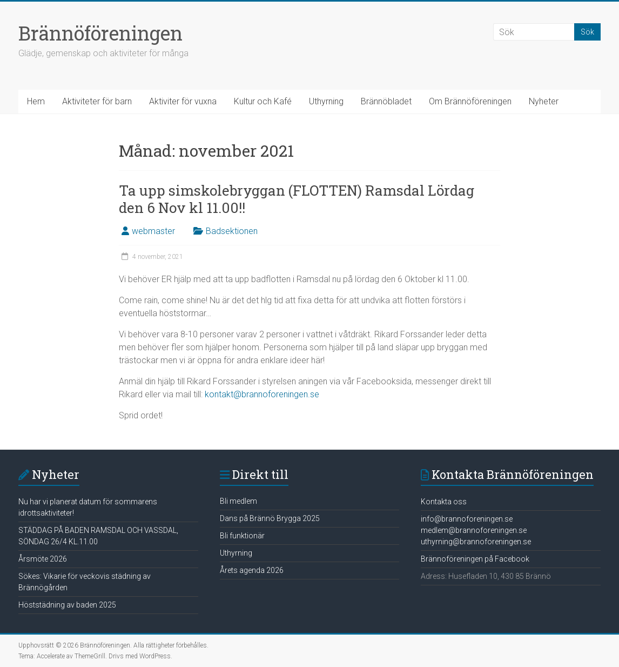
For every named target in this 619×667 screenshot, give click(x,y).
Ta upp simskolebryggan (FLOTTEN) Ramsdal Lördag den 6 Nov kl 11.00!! (296, 199)
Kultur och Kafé (263, 101)
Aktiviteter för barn (97, 101)
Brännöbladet (386, 101)
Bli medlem (238, 501)
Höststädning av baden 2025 (67, 605)
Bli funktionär (242, 535)
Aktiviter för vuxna (183, 101)
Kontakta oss (444, 501)
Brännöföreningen (100, 33)
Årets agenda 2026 (252, 570)
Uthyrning (326, 101)
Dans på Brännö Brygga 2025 (270, 518)
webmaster (153, 231)
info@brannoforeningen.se (467, 519)
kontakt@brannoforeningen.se (262, 394)
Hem (36, 101)
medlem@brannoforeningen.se (474, 530)
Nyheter (544, 101)
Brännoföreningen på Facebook (475, 559)
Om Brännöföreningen (470, 101)
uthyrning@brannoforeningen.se (476, 541)
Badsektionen (232, 231)
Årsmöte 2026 (42, 559)
